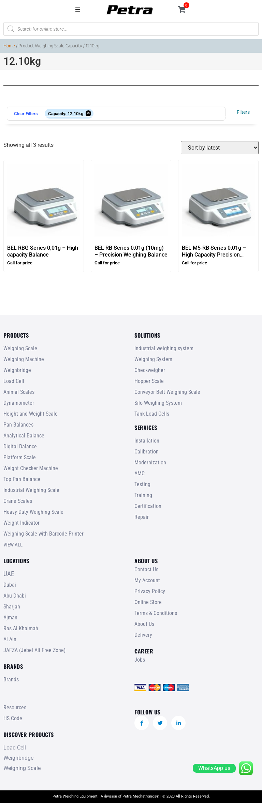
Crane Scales (17, 501)
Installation (146, 440)
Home (9, 45)
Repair (141, 517)
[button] (78, 9)
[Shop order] (220, 147)
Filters (243, 112)
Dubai (9, 585)
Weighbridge (17, 370)
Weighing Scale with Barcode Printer (43, 533)
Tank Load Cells (151, 414)
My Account (147, 580)
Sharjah (11, 606)
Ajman (10, 617)
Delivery (143, 635)
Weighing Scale (20, 348)
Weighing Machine (23, 359)
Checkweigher (149, 370)
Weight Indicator (21, 523)
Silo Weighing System (158, 403)
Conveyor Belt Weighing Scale (167, 392)
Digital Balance (20, 446)
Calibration (146, 451)
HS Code (12, 718)
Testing (142, 484)
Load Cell (13, 381)
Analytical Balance (23, 435)
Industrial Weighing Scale (31, 490)
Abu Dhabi (14, 595)
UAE (8, 574)
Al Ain (9, 639)
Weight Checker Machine (30, 468)
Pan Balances (18, 424)
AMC (139, 473)
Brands (11, 679)
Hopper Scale (149, 381)
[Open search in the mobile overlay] (131, 29)
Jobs (139, 660)
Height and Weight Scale (30, 414)
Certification (147, 506)
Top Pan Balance (21, 479)
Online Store (148, 602)
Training (143, 495)
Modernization (150, 462)
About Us (144, 624)
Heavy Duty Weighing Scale (33, 512)
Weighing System (153, 359)
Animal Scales (18, 392)
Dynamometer (18, 403)
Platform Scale (19, 457)
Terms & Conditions (155, 613)
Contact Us (146, 569)
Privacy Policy (149, 591)
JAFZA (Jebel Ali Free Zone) (34, 650)
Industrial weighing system (163, 348)
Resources (14, 707)
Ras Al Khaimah (20, 628)
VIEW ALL (13, 545)
